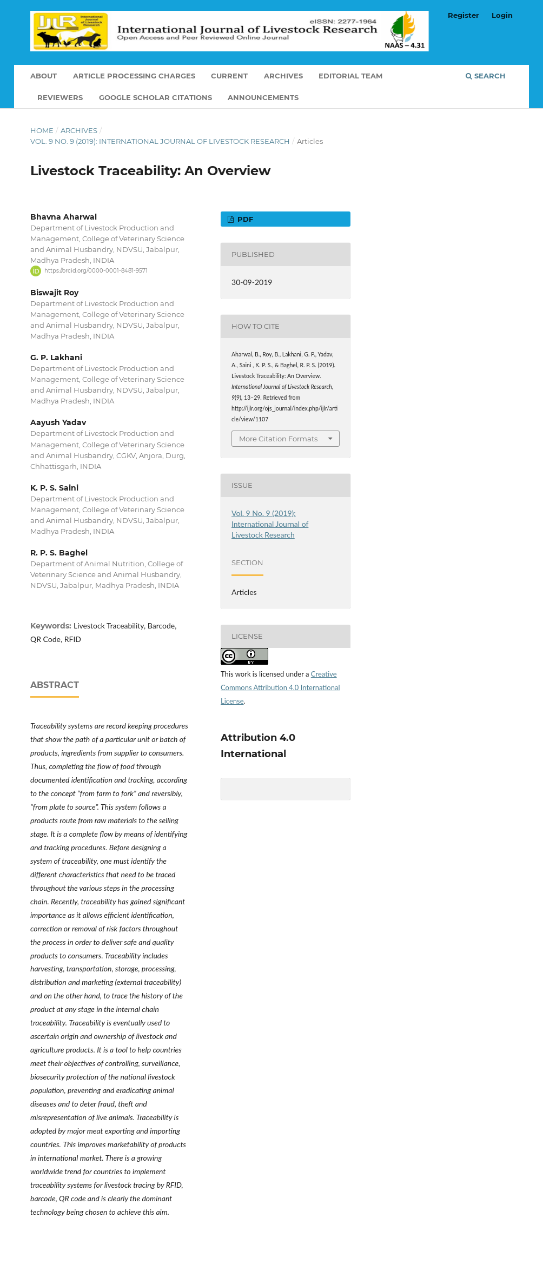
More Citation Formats (278, 438)
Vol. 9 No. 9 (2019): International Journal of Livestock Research (160, 141)
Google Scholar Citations (155, 97)
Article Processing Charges (134, 75)
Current (229, 75)
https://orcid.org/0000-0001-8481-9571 (96, 270)
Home (42, 130)
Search (486, 75)
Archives (283, 75)
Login (502, 15)
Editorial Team (350, 75)
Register (463, 15)
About (43, 75)
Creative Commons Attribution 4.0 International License (280, 687)
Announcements (263, 97)
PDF (244, 219)
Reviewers (60, 97)
